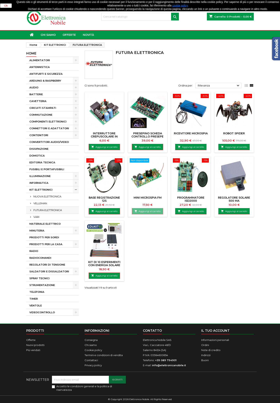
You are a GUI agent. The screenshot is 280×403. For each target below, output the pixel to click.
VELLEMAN (40, 203)
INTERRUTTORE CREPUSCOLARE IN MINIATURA (104, 136)
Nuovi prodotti (35, 345)
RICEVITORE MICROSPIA (191, 133)
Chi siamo (48, 35)
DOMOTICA (37, 155)
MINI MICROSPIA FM (148, 197)
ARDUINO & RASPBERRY (45, 80)
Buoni (205, 360)
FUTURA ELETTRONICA (47, 210)
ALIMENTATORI (39, 60)
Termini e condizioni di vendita (104, 355)
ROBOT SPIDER (234, 133)
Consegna (91, 339)
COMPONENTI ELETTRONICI (47, 121)
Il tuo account (215, 331)
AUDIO (33, 87)
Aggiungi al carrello (104, 146)
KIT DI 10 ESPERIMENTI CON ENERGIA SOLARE (104, 263)
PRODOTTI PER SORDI (44, 237)
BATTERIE (36, 94)
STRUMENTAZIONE (42, 285)
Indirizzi (206, 355)
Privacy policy (93, 365)
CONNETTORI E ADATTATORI (49, 128)
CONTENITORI (38, 135)
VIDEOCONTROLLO (42, 312)
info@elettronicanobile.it (169, 365)
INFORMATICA (38, 182)
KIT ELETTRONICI (40, 189)
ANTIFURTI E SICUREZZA (46, 73)
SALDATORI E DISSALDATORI (49, 271)
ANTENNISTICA (39, 67)
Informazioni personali (215, 339)
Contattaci (91, 360)
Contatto (152, 331)
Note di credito (210, 350)
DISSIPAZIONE (38, 148)
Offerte (31, 339)
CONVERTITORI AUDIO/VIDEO (49, 141)
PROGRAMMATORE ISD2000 (190, 199)
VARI (36, 216)
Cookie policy (93, 350)
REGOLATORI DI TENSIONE (47, 264)
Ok (6, 5)
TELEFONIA (36, 291)
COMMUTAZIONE (40, 114)
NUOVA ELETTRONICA (47, 196)
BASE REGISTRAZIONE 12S (104, 199)
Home (31, 53)
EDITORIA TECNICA (42, 162)
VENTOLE (35, 305)
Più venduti (33, 350)
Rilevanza (219, 85)
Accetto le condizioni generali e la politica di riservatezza (84, 388)
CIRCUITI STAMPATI (42, 107)
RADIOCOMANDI (40, 257)
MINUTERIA (36, 230)
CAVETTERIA (37, 101)
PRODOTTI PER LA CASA (45, 244)
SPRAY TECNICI (39, 278)
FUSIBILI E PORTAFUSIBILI (46, 169)
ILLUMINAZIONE (40, 176)
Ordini (205, 345)
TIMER (33, 298)
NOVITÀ (88, 35)
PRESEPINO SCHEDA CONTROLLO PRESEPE (147, 135)
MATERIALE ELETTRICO (45, 223)
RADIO (33, 251)
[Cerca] (140, 16)
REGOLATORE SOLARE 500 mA (234, 199)
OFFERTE (69, 35)
